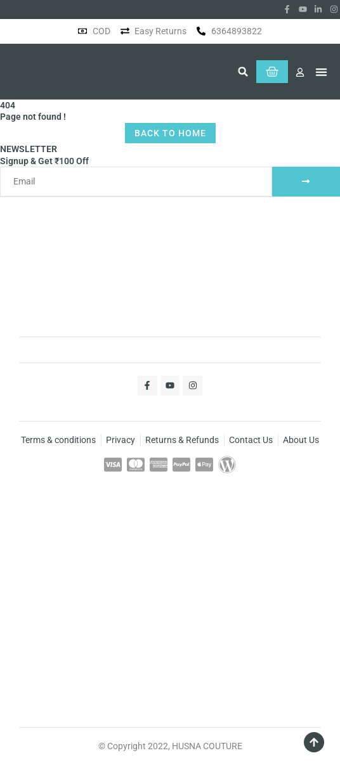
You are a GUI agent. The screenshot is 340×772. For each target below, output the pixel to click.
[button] (243, 71)
